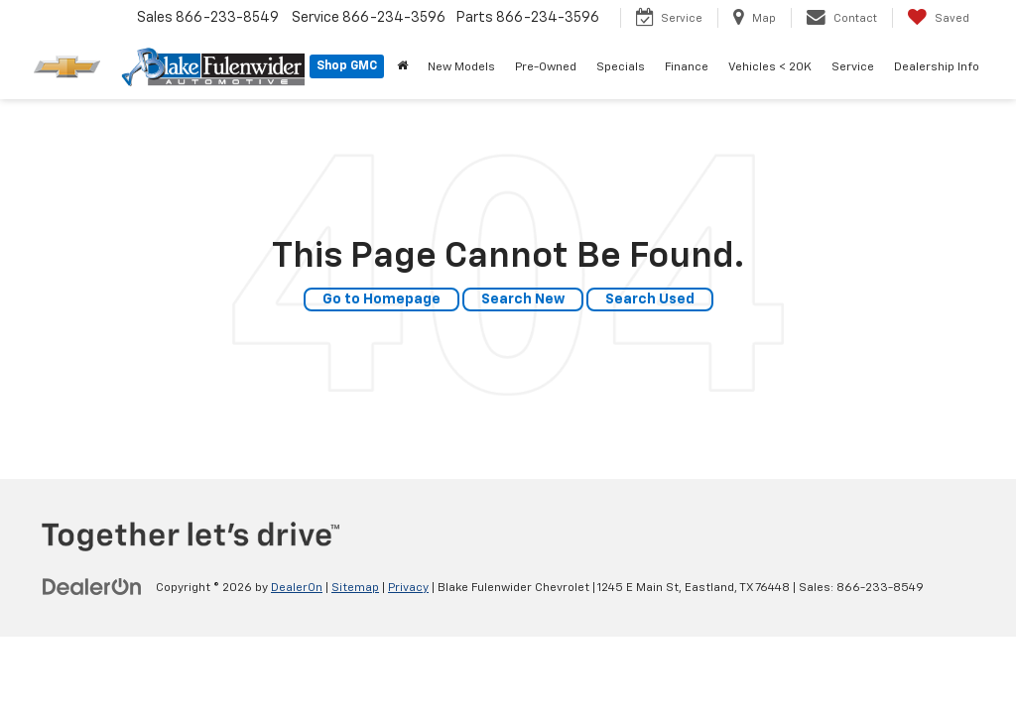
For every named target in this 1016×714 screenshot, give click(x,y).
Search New (523, 299)
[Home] (402, 67)
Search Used (650, 299)
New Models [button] (461, 67)
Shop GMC (347, 66)
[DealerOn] (92, 587)
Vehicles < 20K (770, 67)
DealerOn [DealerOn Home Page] (296, 588)
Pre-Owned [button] (545, 67)
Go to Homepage (381, 299)
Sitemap (355, 588)
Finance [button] (686, 67)
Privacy (408, 588)
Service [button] (852, 67)
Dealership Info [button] (936, 67)
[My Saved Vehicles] (938, 18)
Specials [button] (620, 67)
